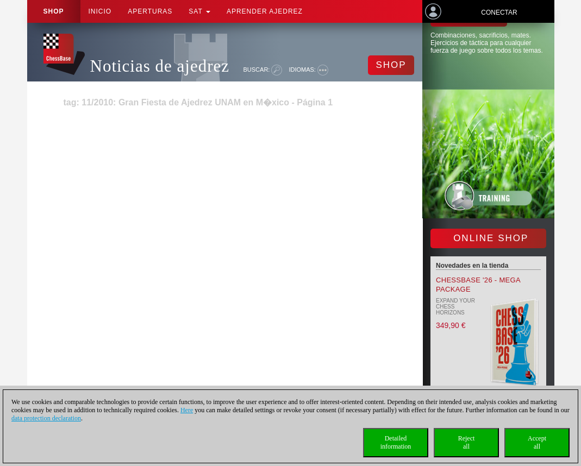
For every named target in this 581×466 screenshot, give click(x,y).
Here (186, 410)
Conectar (499, 12)
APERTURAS (150, 11)
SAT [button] (199, 11)
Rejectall (466, 442)
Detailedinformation (395, 442)
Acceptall (537, 442)
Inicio (100, 11)
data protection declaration (46, 418)
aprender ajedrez (265, 11)
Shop (53, 11)
